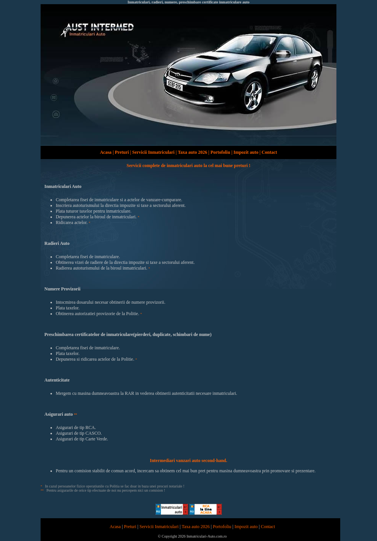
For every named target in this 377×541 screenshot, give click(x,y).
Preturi (122, 152)
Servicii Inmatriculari (153, 152)
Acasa (106, 152)
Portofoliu (220, 152)
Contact (269, 152)
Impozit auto (246, 152)
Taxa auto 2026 (192, 152)
